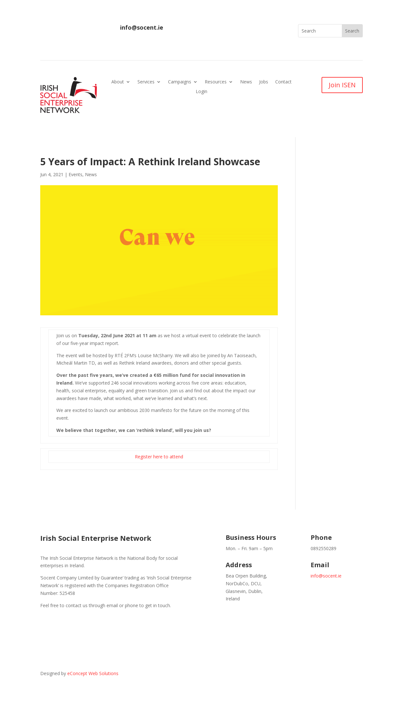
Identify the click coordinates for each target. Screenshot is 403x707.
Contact (283, 82)
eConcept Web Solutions (92, 673)
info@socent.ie (141, 27)
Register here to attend (159, 457)
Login (201, 91)
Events (75, 174)
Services (146, 82)
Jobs (263, 82)
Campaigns (179, 82)
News (246, 82)
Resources (216, 82)
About (117, 82)
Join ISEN (342, 85)
